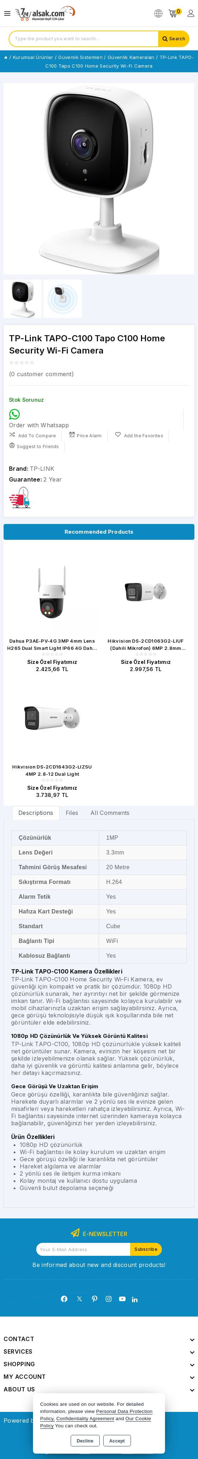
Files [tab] (72, 812)
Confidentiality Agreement (85, 1418)
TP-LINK (42, 468)
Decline (85, 1441)
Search (177, 38)
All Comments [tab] (110, 812)
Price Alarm (85, 435)
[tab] (36, 812)
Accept (117, 1441)
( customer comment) (41, 374)
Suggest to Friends (34, 445)
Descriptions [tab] (35, 812)
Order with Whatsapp (39, 419)
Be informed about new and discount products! (98, 1264)
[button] (186, 179)
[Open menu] (9, 13)
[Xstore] (45, 13)
